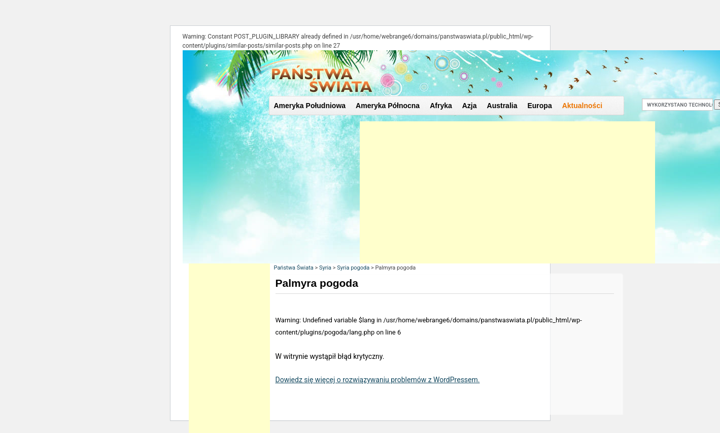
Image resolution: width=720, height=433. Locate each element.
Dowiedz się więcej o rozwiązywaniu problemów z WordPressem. (378, 380)
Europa (539, 106)
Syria (325, 267)
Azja (469, 106)
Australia (502, 106)
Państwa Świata (294, 267)
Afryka (441, 106)
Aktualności (582, 106)
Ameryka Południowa (310, 106)
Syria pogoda (353, 267)
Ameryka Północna (388, 106)
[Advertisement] (507, 192)
